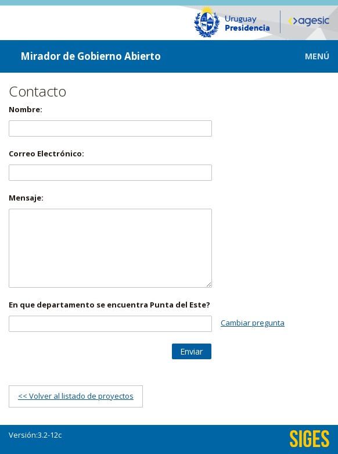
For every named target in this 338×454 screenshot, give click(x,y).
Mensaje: (26, 197)
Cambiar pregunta (253, 322)
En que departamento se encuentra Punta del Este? (109, 304)
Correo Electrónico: (46, 153)
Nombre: (25, 109)
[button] (308, 56)
